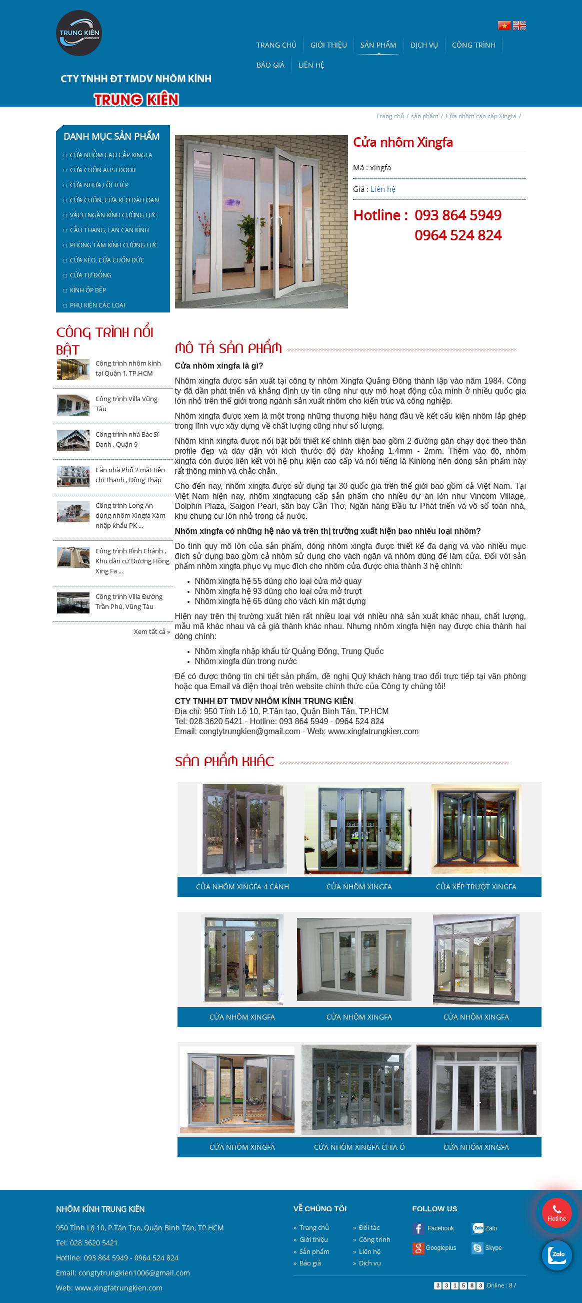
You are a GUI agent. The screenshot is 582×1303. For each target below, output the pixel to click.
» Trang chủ (311, 1227)
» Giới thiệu (311, 1239)
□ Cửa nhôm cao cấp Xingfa (108, 155)
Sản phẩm (378, 45)
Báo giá (270, 65)
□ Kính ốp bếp (85, 290)
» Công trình (371, 1239)
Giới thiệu (328, 45)
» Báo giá (307, 1262)
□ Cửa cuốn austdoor (100, 170)
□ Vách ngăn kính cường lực (110, 215)
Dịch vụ (424, 45)
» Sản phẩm (312, 1251)
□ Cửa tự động (88, 275)
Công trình (474, 45)
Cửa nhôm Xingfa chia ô (359, 1147)
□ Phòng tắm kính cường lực (111, 245)
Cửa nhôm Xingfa (359, 886)
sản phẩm (424, 116)
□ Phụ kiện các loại (94, 305)
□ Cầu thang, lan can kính (106, 230)
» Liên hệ (366, 1251)
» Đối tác (366, 1227)
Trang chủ (276, 45)
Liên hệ (311, 65)
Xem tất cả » (152, 631)
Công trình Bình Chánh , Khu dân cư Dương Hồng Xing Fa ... (133, 560)
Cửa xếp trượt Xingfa (476, 886)
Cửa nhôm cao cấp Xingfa (481, 116)
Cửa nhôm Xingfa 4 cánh (242, 886)
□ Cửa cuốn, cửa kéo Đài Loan (111, 200)
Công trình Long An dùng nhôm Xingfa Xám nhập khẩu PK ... (131, 515)
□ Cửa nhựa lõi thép (96, 185)
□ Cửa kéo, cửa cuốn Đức (104, 260)
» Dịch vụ (367, 1262)
